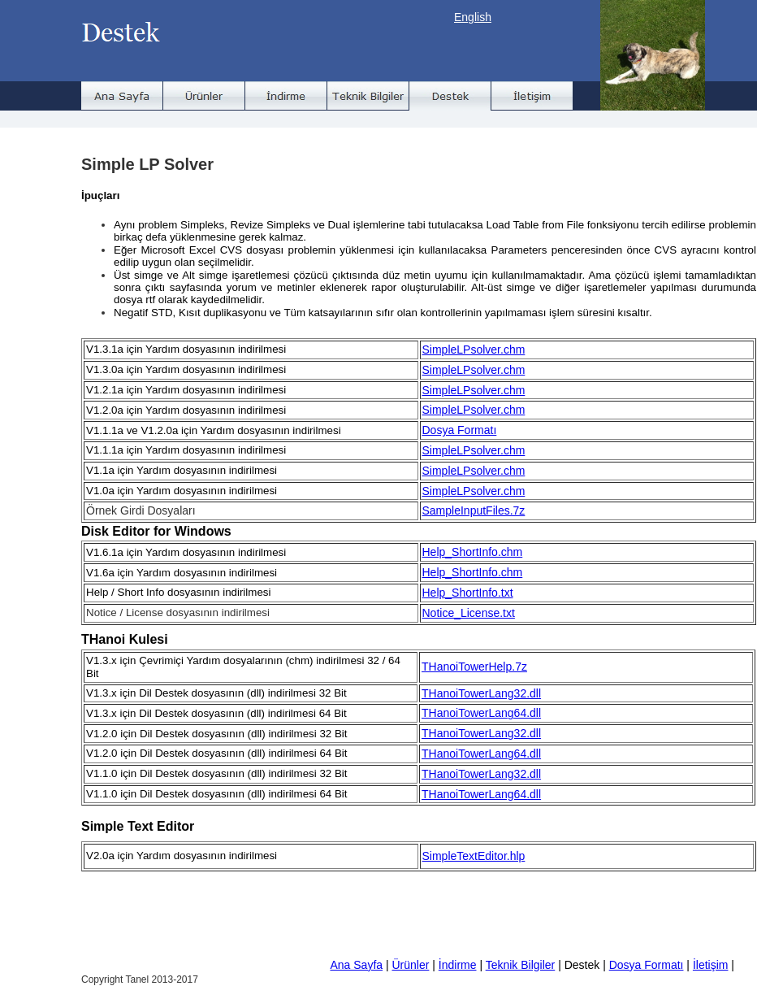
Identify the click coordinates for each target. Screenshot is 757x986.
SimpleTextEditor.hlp (474, 855)
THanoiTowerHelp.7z (474, 666)
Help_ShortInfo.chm (472, 551)
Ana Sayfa (356, 964)
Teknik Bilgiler (521, 964)
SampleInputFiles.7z (474, 510)
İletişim (711, 964)
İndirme (458, 964)
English (472, 17)
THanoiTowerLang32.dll (481, 693)
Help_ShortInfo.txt (467, 592)
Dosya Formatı (459, 430)
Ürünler (410, 964)
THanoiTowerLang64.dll (481, 712)
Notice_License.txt (468, 612)
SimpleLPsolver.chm (474, 349)
